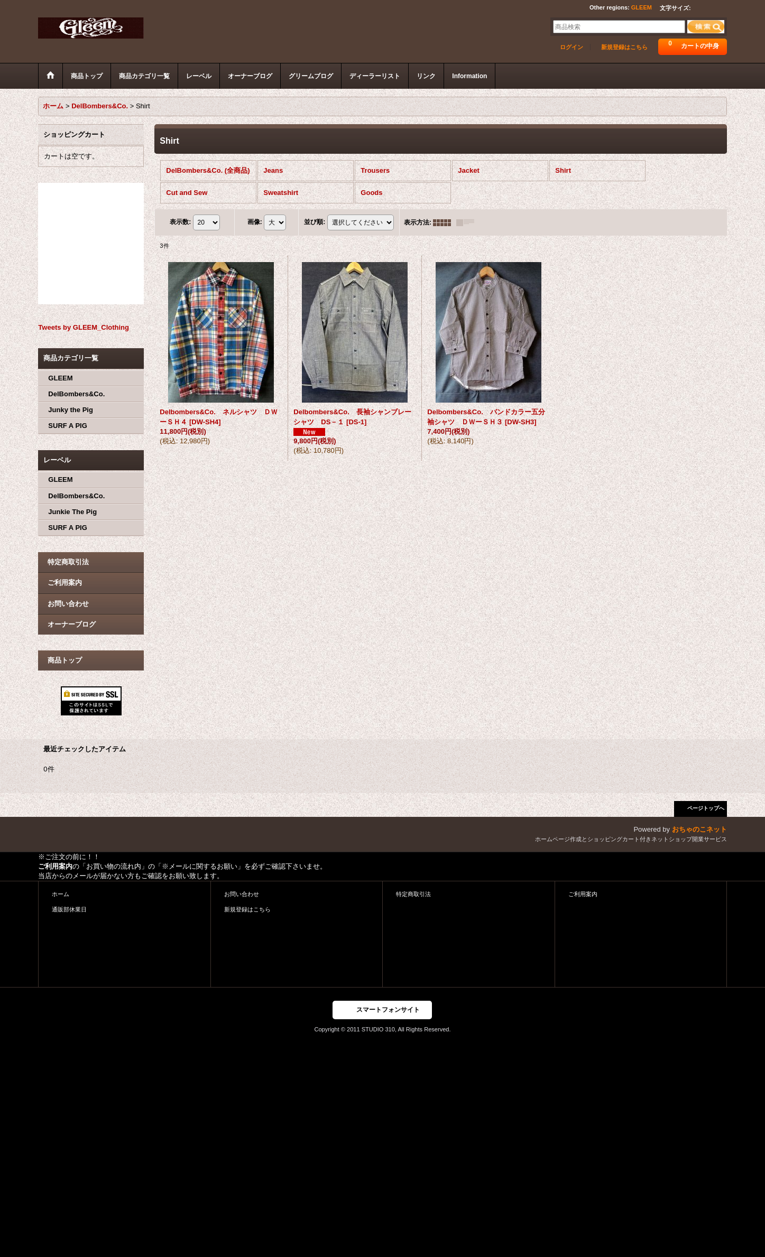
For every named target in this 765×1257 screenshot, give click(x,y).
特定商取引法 (68, 562)
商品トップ (65, 660)
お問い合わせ (68, 604)
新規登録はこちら (624, 47)
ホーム (60, 894)
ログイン (571, 47)
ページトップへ (705, 808)
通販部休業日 (69, 909)
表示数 (180, 222)
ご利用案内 (65, 582)
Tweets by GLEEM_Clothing (83, 327)
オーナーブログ (72, 624)
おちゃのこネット (699, 829)
